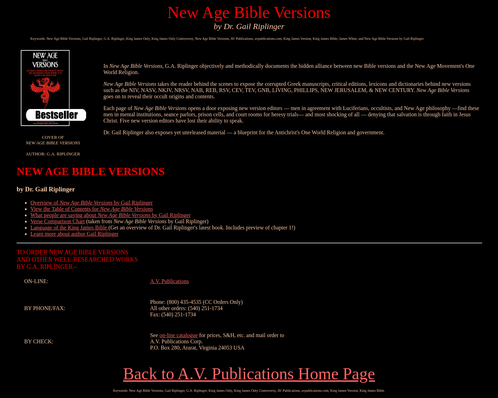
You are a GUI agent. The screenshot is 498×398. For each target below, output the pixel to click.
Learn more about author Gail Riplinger (74, 234)
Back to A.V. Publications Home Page (249, 373)
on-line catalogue (178, 335)
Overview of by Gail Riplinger (91, 203)
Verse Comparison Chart (57, 221)
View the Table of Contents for (91, 209)
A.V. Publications (169, 281)
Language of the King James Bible (69, 227)
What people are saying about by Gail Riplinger (110, 215)
